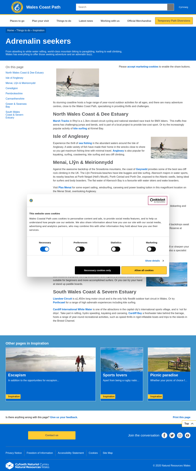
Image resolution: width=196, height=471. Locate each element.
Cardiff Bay (135, 313)
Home (10, 30)
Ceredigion (12, 88)
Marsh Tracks (61, 121)
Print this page (181, 417)
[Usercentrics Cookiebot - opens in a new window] (157, 200)
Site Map (108, 453)
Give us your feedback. (64, 417)
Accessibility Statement (71, 453)
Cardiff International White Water (72, 309)
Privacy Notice (14, 453)
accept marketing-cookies (142, 66)
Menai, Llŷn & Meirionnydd (21, 83)
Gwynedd (141, 169)
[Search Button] (170, 7)
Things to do (23, 30)
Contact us (51, 435)
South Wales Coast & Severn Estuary (14, 115)
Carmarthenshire (15, 98)
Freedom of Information (40, 453)
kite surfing (80, 128)
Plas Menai (65, 187)
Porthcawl (59, 302)
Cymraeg (183, 7)
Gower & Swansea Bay (16, 105)
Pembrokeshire (14, 93)
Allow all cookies (144, 270)
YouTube (187, 435)
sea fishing (85, 143)
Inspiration (39, 30)
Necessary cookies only (97, 270)
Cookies (93, 453)
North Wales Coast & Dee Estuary (25, 72)
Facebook (164, 435)
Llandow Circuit (62, 298)
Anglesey (118, 150)
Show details (152, 260)
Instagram (180, 435)
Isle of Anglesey (14, 78)
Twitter (172, 435)
